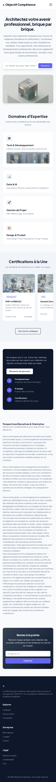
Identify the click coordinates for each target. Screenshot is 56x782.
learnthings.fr (8, 598)
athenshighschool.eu (20, 500)
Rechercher (45, 66)
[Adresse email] (28, 653)
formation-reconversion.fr (22, 442)
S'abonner (28, 661)
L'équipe (6, 737)
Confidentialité (8, 760)
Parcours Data (8, 714)
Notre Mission (8, 733)
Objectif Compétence (19, 4)
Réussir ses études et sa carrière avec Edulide (21, 560)
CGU (4, 764)
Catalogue (7, 710)
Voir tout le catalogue (28, 331)
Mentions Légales (10, 756)
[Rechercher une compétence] (20, 65)
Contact (6, 741)
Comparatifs (7, 718)
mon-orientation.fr (44, 473)
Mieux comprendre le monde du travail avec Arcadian (24, 536)
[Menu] (50, 4)
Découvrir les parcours (19, 371)
